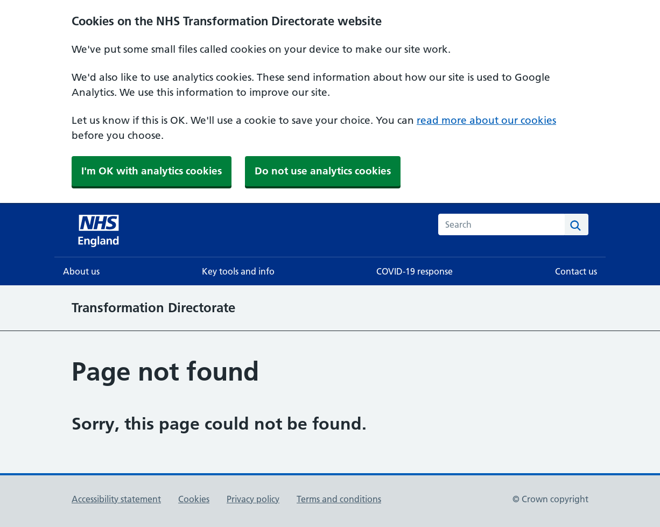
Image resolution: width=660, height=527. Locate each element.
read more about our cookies (486, 120)
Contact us (576, 271)
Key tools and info (238, 271)
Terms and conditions (339, 499)
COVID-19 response (414, 271)
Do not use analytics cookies (323, 171)
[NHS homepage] (100, 230)
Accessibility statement (116, 499)
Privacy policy (253, 499)
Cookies (193, 499)
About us (81, 271)
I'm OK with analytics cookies (151, 171)
